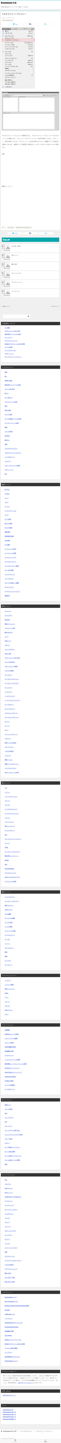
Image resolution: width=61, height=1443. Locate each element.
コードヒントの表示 (10, 549)
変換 (6, 444)
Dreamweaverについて (11, 1361)
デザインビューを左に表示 (12, 331)
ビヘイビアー (8, 1235)
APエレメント (15, 255)
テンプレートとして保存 (12, 423)
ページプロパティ (10, 897)
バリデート (8, 461)
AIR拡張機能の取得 (10, 1047)
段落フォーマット (10, 989)
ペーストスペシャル (10, 510)
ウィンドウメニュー (8, 20)
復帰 (6, 427)
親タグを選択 (8, 523)
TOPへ (46, 1440)
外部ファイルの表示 (10, 743)
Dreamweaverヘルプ (11, 1297)
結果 (6, 1252)
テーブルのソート (10, 1089)
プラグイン (8, 738)
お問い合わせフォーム (9, 1395)
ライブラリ (8, 960)
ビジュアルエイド (10, 709)
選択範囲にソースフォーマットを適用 (16, 1064)
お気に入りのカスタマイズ (12, 877)
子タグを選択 (8, 527)
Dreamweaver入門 (8, 1410)
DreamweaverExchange (11, 1327)
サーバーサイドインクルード (13, 357)
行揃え (7, 993)
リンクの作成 (8, 922)
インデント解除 (9, 984)
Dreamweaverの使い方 (9, 1412)
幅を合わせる (8, 632)
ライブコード (8, 687)
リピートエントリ (10, 574)
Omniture (7, 1310)
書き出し (7, 440)
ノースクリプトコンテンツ (12, 700)
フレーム (7, 1243)
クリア (7, 515)
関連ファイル (8, 760)
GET (6, 1113)
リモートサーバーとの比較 (12, 465)
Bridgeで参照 (8, 380)
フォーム (7, 817)
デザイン (7, 645)
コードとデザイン (10, 649)
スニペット (8, 1226)
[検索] (16, 316)
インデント (8, 980)
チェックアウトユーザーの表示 (14, 1134)
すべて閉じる (8, 397)
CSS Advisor (8, 1335)
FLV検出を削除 (9, 1081)
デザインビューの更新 (11, 666)
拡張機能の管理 (9, 1051)
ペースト (7, 506)
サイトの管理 (8, 1109)
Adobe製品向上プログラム (12, 1356)
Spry (6, 864)
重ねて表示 (14, 264)
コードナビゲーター (10, 350)
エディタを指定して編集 (12, 583)
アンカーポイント (10, 830)
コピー (7, 502)
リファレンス (8, 1318)
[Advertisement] (30, 168)
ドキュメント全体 (10, 628)
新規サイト (8, 1105)
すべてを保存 (8, 414)
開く (6, 376)
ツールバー (8, 755)
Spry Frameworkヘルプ (11, 1301)
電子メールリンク (10, 826)
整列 (6, 952)
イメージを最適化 (10, 1085)
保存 (6, 406)
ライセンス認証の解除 (11, 1348)
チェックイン (8, 337)
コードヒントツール (10, 557)
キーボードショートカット (12, 591)
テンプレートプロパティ (12, 901)
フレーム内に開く (10, 389)
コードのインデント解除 (12, 566)
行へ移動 (7, 328)
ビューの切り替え (10, 662)
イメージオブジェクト (11, 796)
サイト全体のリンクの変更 (12, 1160)
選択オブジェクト (10, 624)
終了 (6, 474)
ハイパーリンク (9, 822)
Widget (7, 860)
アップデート (8, 1352)
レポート (7, 1143)
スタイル (7, 1006)
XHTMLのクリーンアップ (12, 1068)
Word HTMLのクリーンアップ (13, 1072)
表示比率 (7, 619)
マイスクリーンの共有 (11, 402)
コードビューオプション (12, 717)
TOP (10, 1431)
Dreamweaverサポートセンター (14, 1322)
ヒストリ (7, 1239)
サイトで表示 (8, 1139)
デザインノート (9, 353)
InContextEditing (9, 868)
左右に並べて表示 (10, 1281)
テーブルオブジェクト (11, 809)
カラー (7, 1014)
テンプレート (8, 965)
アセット (7, 1222)
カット (7, 498)
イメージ (7, 792)
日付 (6, 834)
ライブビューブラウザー (12, 683)
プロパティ (8, 1184)
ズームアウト (8, 615)
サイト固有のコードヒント (12, 1147)
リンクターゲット (10, 935)
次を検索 (7, 540)
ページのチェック (10, 457)
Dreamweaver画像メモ (9, 1419)
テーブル (7, 805)
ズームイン (8, 611)
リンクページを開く (10, 931)
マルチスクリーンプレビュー (23, 227)
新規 (6, 372)
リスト (7, 997)
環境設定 (7, 595)
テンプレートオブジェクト (12, 851)
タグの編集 (8, 914)
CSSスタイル (8, 909)
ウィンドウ (10, 227)
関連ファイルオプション (12, 764)
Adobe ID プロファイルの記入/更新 (15, 344)
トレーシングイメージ (11, 734)
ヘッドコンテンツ (10, 696)
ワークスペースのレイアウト (13, 1260)
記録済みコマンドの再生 (12, 1034)
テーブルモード (9, 704)
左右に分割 (8, 653)
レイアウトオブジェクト (12, 813)
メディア (7, 800)
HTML (6, 847)
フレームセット (9, 948)
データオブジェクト (10, 873)
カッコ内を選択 (9, 570)
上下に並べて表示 (16, 246)
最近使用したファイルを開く (13, 334)
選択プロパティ (9, 905)
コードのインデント (10, 561)
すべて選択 (8, 519)
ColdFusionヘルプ (10, 1314)
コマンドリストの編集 (11, 1038)
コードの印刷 (8, 347)
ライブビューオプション (12, 679)
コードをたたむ (9, 578)
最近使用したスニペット (12, 856)
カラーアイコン (9, 747)
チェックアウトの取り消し (12, 1130)
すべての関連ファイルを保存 (13, 419)
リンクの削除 (8, 926)
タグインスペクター (16, 273)
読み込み (7, 435)
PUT (6, 1122)
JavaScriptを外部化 (10, 1076)
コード (7, 636)
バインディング (15, 291)
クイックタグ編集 (10, 918)
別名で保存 (8, 410)
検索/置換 (7, 532)
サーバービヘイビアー (11, 1209)
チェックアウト (9, 1117)
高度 (6, 1164)
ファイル (7, 1218)
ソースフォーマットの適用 (12, 1059)
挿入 (6, 1180)
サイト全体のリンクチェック (13, 1156)
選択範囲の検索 (9, 536)
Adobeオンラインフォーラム (13, 1339)
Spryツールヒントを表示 (12, 772)
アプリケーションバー (17, 282)
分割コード (8, 641)
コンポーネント (9, 1214)
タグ (6, 788)
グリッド (7, 726)
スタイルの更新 (9, 670)
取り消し (7, 489)
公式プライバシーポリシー (25, 1382)
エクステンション (10, 1256)
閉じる (7, 393)
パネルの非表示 (9, 751)
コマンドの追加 (9, 1042)
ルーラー (7, 721)
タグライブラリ (9, 587)
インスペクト (8, 692)
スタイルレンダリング (11, 713)
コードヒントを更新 (10, 553)
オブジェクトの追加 (10, 881)
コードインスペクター (11, 1247)
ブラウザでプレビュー (11, 448)
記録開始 (7, 1030)
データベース (54, 306)
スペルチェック (9, 1055)
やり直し (7, 493)
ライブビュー (8, 675)
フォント (7, 1001)
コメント (7, 843)
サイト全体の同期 (10, 1151)
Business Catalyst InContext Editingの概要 (17, 1305)
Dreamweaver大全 (9, 2)
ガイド (7, 730)
